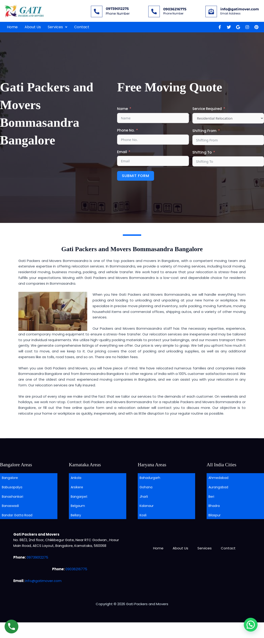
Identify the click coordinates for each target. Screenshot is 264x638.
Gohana (146, 487)
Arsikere (77, 487)
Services (57, 27)
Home (12, 27)
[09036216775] (154, 11)
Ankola (76, 477)
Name (122, 108)
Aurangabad (218, 487)
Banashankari (12, 496)
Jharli (144, 496)
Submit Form (135, 175)
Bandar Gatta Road (17, 515)
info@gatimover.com (239, 9)
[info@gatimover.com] (211, 11)
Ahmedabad (218, 477)
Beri (211, 496)
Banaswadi (10, 505)
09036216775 (174, 9)
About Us (33, 27)
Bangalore (10, 477)
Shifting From (204, 130)
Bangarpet (79, 496)
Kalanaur (147, 505)
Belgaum (78, 505)
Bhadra (214, 505)
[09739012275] (96, 11)
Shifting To (202, 152)
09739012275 (117, 8)
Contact (81, 27)
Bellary (76, 515)
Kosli (143, 515)
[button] (57, 27)
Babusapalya (12, 487)
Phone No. (126, 130)
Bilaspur (214, 515)
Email (122, 151)
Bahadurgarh (150, 477)
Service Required (207, 108)
